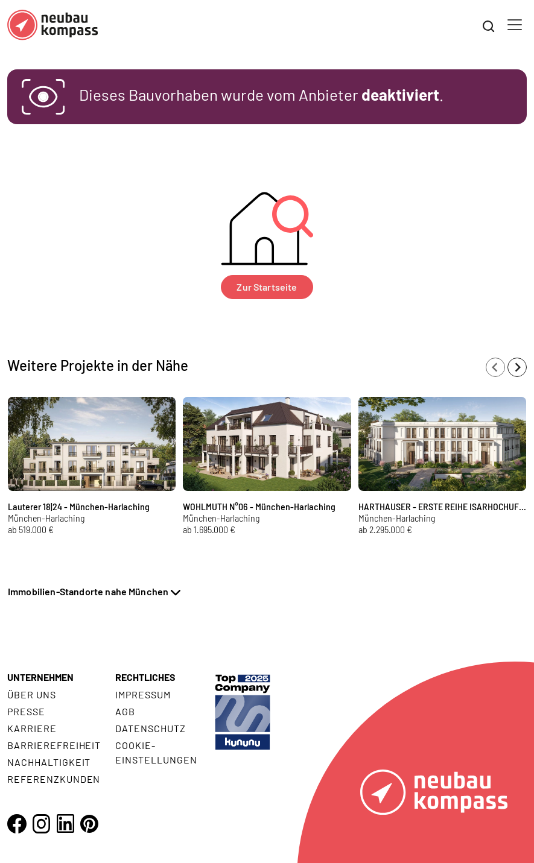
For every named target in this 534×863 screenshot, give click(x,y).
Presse (26, 711)
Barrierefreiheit (54, 745)
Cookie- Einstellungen (156, 752)
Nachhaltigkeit (49, 762)
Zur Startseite (267, 286)
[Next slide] (517, 367)
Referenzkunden (53, 779)
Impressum (143, 694)
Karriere (32, 728)
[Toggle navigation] (515, 25)
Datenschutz (150, 728)
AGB (125, 711)
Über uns (31, 694)
